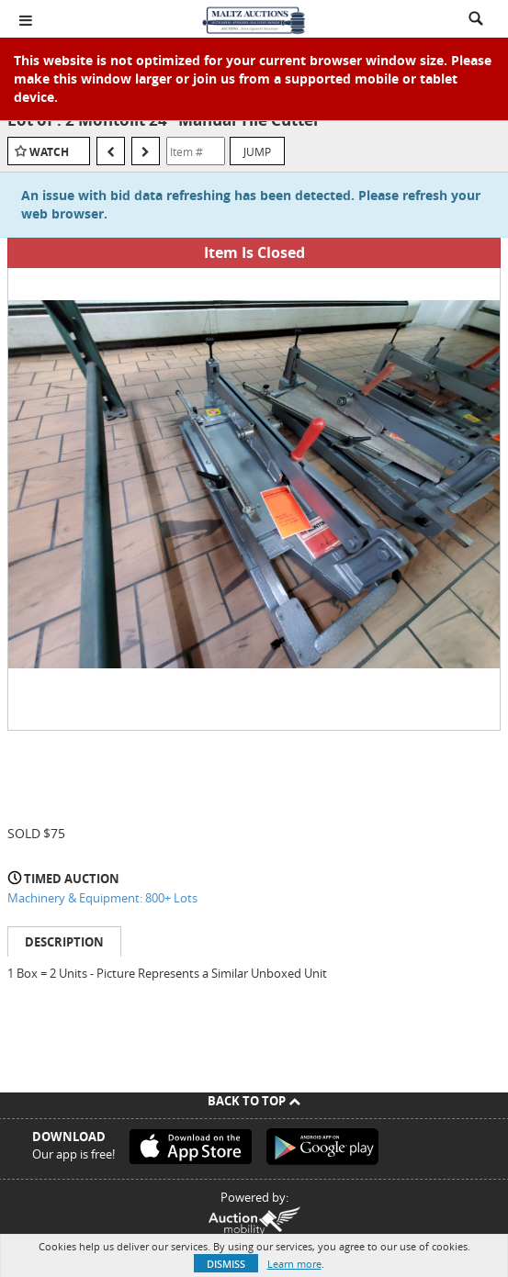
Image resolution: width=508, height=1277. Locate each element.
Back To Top (254, 1100)
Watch (49, 152)
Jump (257, 151)
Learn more (294, 1264)
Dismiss (226, 1264)
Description (64, 942)
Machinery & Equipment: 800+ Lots (102, 898)
